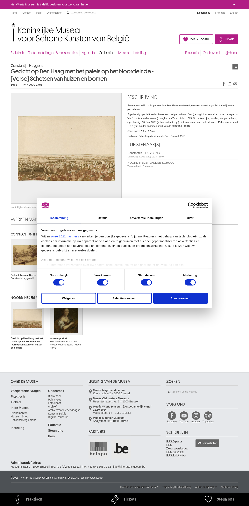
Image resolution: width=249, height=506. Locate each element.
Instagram (196, 421)
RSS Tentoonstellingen (177, 446)
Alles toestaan (180, 298)
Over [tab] (190, 218)
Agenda (88, 53)
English (234, 12)
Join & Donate (199, 39)
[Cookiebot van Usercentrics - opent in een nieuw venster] (191, 205)
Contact (27, 12)
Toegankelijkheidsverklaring (176, 487)
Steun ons (55, 430)
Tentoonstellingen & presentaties (53, 53)
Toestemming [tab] (58, 218)
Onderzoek (212, 53)
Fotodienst (54, 403)
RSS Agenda (174, 441)
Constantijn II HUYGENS (145, 154)
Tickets (229, 39)
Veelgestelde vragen (26, 391)
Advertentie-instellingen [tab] (146, 218)
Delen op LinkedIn (229, 83)
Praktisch (17, 53)
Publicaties (54, 399)
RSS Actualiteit (175, 451)
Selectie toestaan (125, 298)
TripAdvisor (208, 421)
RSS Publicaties (176, 455)
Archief (52, 406)
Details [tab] (103, 218)
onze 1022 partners (65, 236)
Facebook (172, 421)
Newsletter (210, 443)
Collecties (106, 53)
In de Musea (20, 407)
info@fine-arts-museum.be (129, 466)
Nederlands (203, 12)
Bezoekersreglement (23, 420)
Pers (39, 12)
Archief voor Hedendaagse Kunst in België (64, 411)
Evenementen (54, 12)
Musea (123, 53)
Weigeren (68, 298)
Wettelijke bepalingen (206, 487)
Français (220, 12)
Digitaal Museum (58, 417)
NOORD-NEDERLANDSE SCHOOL (150, 164)
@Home (231, 53)
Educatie (192, 53)
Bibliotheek (54, 396)
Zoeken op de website (68, 13)
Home (14, 12)
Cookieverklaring (229, 487)
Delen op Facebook (224, 83)
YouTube (184, 421)
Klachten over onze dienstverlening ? (139, 487)
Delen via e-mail (235, 83)
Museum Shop (19, 416)
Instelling (139, 53)
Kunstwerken (235, 66)
